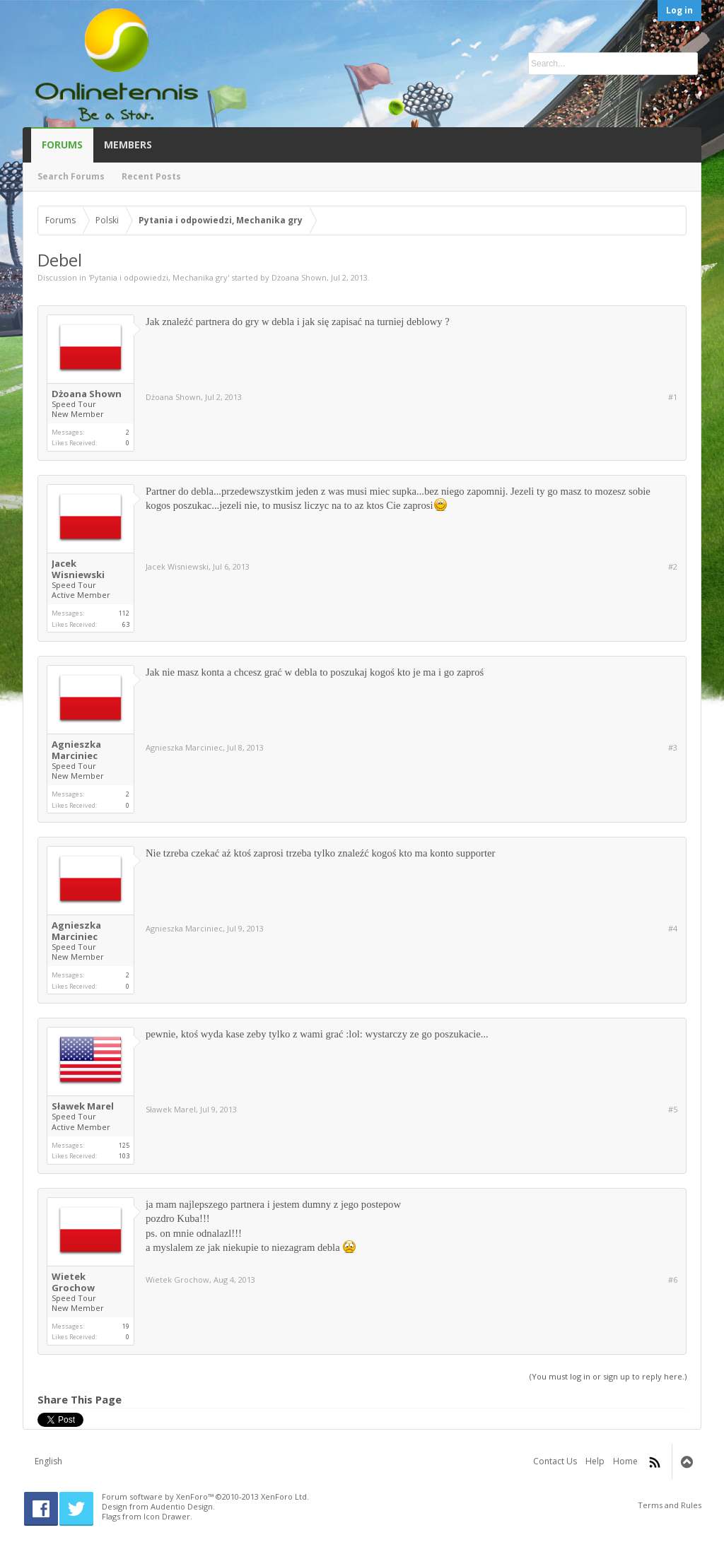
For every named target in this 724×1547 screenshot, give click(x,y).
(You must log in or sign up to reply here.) (608, 1376)
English (48, 1461)
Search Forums (71, 176)
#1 (672, 397)
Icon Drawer (167, 1516)
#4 (672, 929)
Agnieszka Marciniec (76, 750)
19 (125, 1326)
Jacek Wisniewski (78, 569)
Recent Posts (151, 176)
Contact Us (555, 1461)
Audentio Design (182, 1506)
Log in (679, 10)
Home (625, 1461)
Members (128, 144)
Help (595, 1461)
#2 (672, 567)
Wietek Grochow (73, 1282)
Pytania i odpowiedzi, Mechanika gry (159, 277)
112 (124, 613)
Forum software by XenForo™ (205, 1496)
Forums (62, 144)
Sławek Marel (83, 1106)
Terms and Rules (669, 1505)
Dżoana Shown (299, 277)
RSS (654, 1462)
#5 (672, 1109)
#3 (672, 748)
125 (124, 1145)
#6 (672, 1280)
